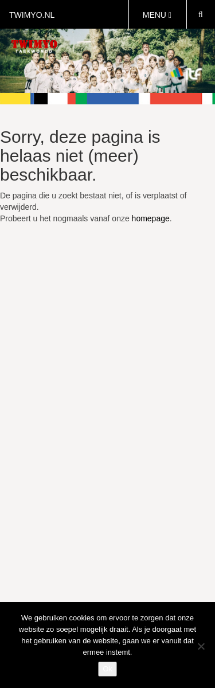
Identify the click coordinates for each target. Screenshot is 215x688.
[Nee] (200, 646)
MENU (157, 14)
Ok (107, 668)
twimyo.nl (31, 14)
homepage (151, 218)
